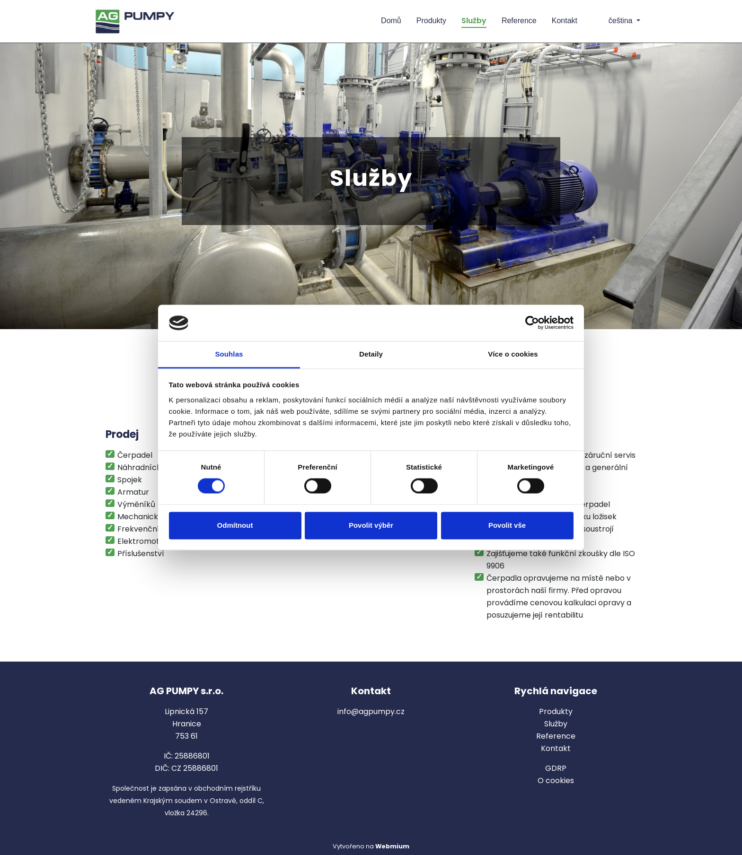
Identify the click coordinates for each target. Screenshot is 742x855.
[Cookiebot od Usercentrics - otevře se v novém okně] (532, 323)
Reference (519, 21)
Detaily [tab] (371, 354)
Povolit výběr (371, 525)
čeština (613, 21)
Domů (391, 21)
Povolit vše (507, 525)
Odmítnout (235, 525)
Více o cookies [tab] (513, 354)
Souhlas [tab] (229, 354)
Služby (473, 20)
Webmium (392, 846)
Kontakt (564, 21)
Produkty (431, 21)
